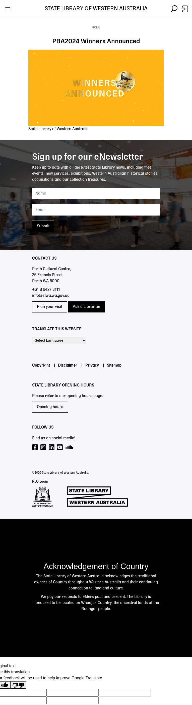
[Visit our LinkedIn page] (52, 447)
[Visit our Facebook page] (35, 447)
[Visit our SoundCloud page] (69, 447)
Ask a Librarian (86, 307)
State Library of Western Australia (96, 9)
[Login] (184, 9)
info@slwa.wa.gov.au (51, 296)
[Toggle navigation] (7, 9)
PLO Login (40, 481)
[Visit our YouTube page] (60, 447)
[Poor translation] (18, 685)
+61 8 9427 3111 (46, 290)
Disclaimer (67, 365)
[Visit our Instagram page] (43, 447)
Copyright (41, 365)
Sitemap (114, 365)
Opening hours (50, 407)
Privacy (92, 365)
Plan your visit (49, 307)
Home (96, 27)
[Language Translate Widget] (59, 340)
